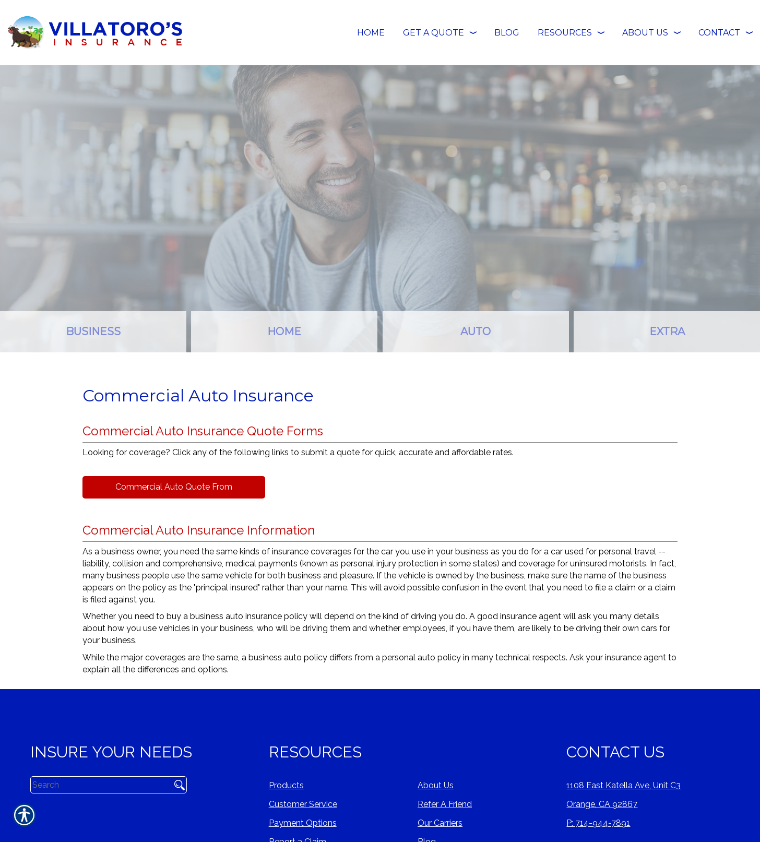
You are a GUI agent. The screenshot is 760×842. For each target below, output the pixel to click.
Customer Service (303, 804)
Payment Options (303, 823)
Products (286, 785)
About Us (436, 785)
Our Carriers (440, 823)
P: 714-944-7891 (598, 823)
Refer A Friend (445, 804)
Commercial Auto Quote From (173, 487)
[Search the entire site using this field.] (97, 784)
